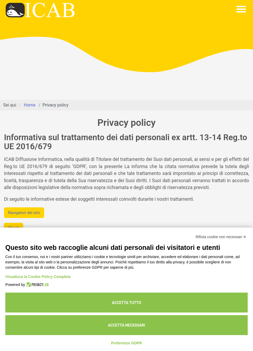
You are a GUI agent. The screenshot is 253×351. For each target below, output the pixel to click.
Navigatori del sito (24, 212)
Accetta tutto (126, 303)
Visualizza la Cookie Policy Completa (38, 277)
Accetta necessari (126, 325)
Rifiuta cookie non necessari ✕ (221, 237)
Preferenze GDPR (126, 343)
